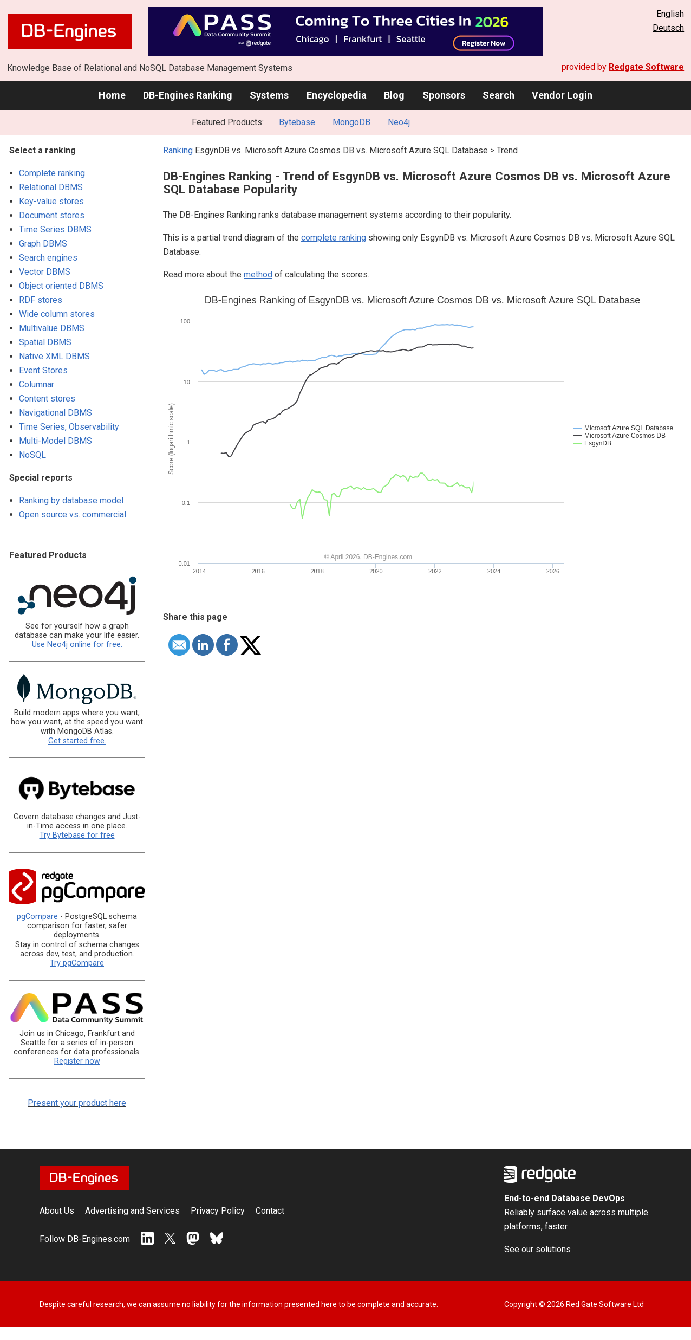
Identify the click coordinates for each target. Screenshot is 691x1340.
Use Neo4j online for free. (77, 644)
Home (112, 95)
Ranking (178, 150)
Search (498, 95)
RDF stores (40, 300)
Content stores (47, 398)
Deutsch (668, 28)
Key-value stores (51, 201)
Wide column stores (57, 314)
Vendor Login (562, 95)
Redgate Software (646, 67)
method (258, 274)
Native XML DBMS (54, 356)
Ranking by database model (71, 500)
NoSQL (32, 455)
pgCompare (37, 916)
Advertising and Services (132, 1211)
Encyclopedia (337, 95)
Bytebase (297, 122)
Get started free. (77, 741)
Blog (394, 95)
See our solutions (537, 1249)
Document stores (51, 215)
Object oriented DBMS (61, 286)
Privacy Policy (218, 1211)
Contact (270, 1211)
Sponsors (443, 95)
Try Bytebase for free (77, 835)
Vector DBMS (44, 272)
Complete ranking (52, 173)
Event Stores (43, 370)
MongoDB (351, 122)
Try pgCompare (77, 963)
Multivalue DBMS (51, 328)
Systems (269, 95)
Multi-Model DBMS (55, 441)
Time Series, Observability (69, 427)
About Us (57, 1211)
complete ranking (333, 237)
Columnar (36, 384)
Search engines (48, 258)
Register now (77, 1061)
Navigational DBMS (55, 412)
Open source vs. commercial (72, 514)
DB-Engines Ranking (187, 95)
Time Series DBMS (55, 229)
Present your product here (77, 1103)
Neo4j (399, 122)
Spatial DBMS (45, 342)
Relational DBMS (51, 187)
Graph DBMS (43, 243)
